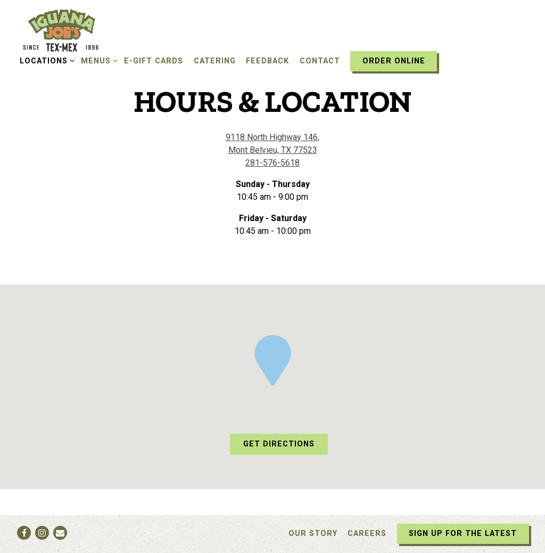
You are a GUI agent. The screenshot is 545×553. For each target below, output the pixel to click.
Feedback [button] (267, 61)
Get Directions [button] (279, 444)
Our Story (312, 533)
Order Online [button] (393, 61)
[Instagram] (42, 533)
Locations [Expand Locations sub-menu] (45, 60)
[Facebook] (24, 533)
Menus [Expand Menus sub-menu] (97, 60)
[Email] (60, 533)
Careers (367, 533)
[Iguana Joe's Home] (74, 30)
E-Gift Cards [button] (153, 61)
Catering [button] (215, 61)
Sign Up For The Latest (463, 533)
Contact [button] (320, 61)
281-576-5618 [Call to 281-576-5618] (272, 163)
